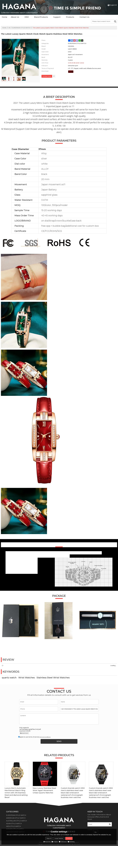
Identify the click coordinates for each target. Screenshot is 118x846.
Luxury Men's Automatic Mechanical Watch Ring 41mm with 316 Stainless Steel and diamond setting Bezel (16, 792)
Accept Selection (58, 838)
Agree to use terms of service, (34, 737)
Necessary (47, 841)
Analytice (55, 841)
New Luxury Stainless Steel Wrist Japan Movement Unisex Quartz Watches (44, 790)
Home (4, 17)
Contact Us (84, 17)
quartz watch (9, 677)
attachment (24, 733)
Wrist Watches (26, 677)
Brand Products (41, 17)
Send (59, 741)
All (9, 28)
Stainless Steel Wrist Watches (53, 677)
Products (70, 17)
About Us (15, 17)
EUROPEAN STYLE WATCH (21, 28)
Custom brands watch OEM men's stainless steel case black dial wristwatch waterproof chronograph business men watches (73, 792)
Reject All (48, 838)
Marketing (71, 841)
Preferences (63, 841)
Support (57, 17)
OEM (27, 17)
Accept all (68, 838)
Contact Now (46, 76)
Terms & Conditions (45, 737)
